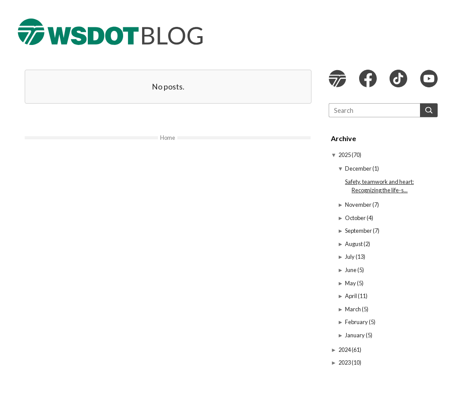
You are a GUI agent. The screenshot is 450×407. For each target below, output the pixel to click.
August (354, 243)
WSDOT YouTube (429, 78)
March (353, 309)
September (359, 230)
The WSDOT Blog (110, 32)
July (350, 256)
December (358, 168)
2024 (345, 349)
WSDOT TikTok (398, 78)
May (351, 283)
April (351, 295)
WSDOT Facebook (368, 78)
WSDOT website (337, 78)
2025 (345, 154)
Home (167, 137)
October (356, 217)
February (357, 321)
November (358, 204)
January (355, 335)
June (351, 269)
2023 (345, 362)
